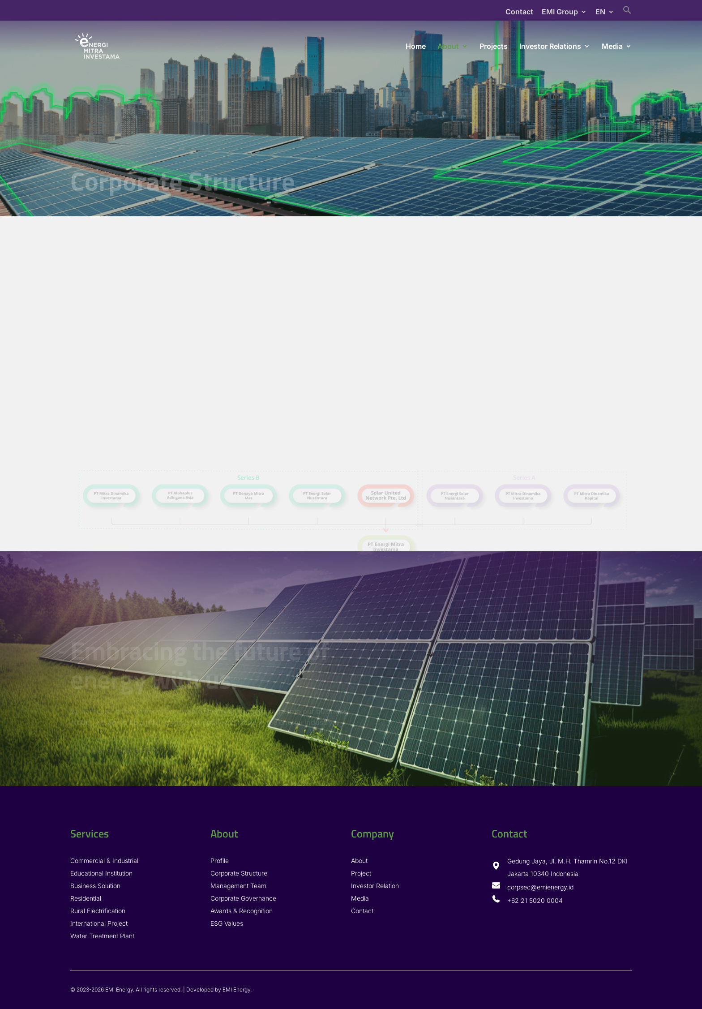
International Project (99, 923)
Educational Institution (101, 873)
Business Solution (95, 885)
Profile (219, 860)
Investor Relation (375, 885)
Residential (85, 898)
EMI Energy (119, 989)
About (448, 47)
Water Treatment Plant (102, 936)
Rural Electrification (97, 911)
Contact (519, 12)
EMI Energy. (237, 989)
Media (612, 47)
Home (416, 47)
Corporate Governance (243, 898)
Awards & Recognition (241, 911)
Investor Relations (550, 47)
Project (361, 873)
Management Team (238, 885)
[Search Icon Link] (627, 13)
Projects (493, 47)
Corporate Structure (238, 873)
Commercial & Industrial (104, 860)
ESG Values (226, 923)
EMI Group (560, 12)
